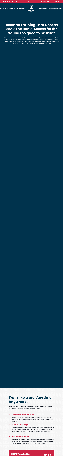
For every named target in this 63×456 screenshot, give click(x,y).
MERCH (53, 8)
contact (59, 8)
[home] (31, 8)
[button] (10, 8)
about (2, 8)
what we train (20, 8)
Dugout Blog (46, 8)
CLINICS (39, 8)
